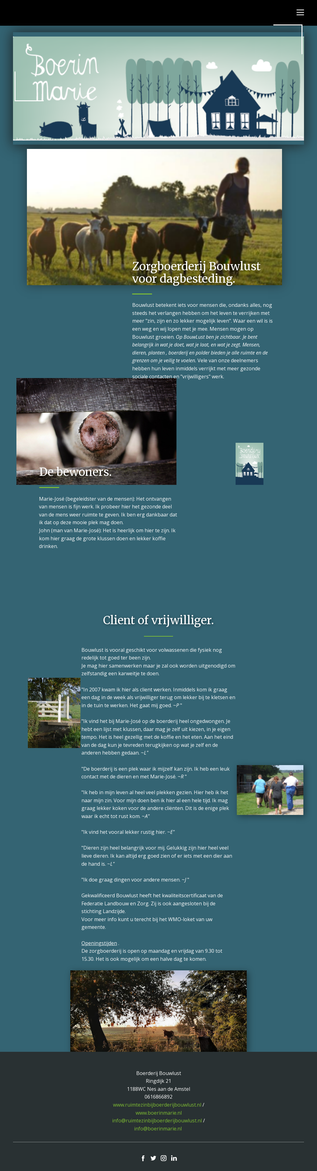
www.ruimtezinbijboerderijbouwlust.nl (157, 1104)
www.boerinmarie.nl (159, 1112)
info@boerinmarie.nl (158, 1128)
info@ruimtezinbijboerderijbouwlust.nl (157, 1120)
